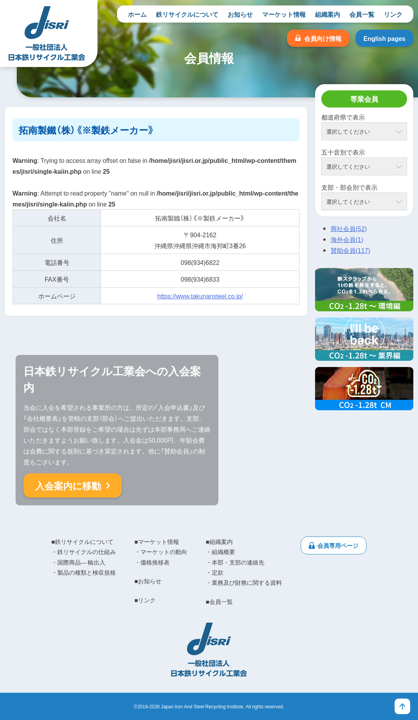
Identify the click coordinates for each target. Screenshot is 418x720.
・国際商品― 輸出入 (78, 562)
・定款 (214, 572)
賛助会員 (350, 250)
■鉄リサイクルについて (82, 541)
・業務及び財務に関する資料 (244, 582)
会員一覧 (361, 14)
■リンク (145, 600)
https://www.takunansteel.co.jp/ (200, 295)
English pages (384, 38)
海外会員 (347, 239)
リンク (393, 14)
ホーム (137, 14)
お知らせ (240, 14)
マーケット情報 (284, 14)
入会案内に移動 (68, 485)
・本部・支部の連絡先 (235, 562)
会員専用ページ (337, 545)
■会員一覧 (219, 601)
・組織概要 (220, 551)
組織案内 (327, 14)
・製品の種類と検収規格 (83, 572)
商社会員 (349, 228)
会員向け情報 (323, 38)
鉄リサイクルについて (187, 14)
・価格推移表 (152, 562)
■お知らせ (148, 581)
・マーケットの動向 (161, 551)
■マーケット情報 (157, 541)
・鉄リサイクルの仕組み (83, 551)
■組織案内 (219, 541)
